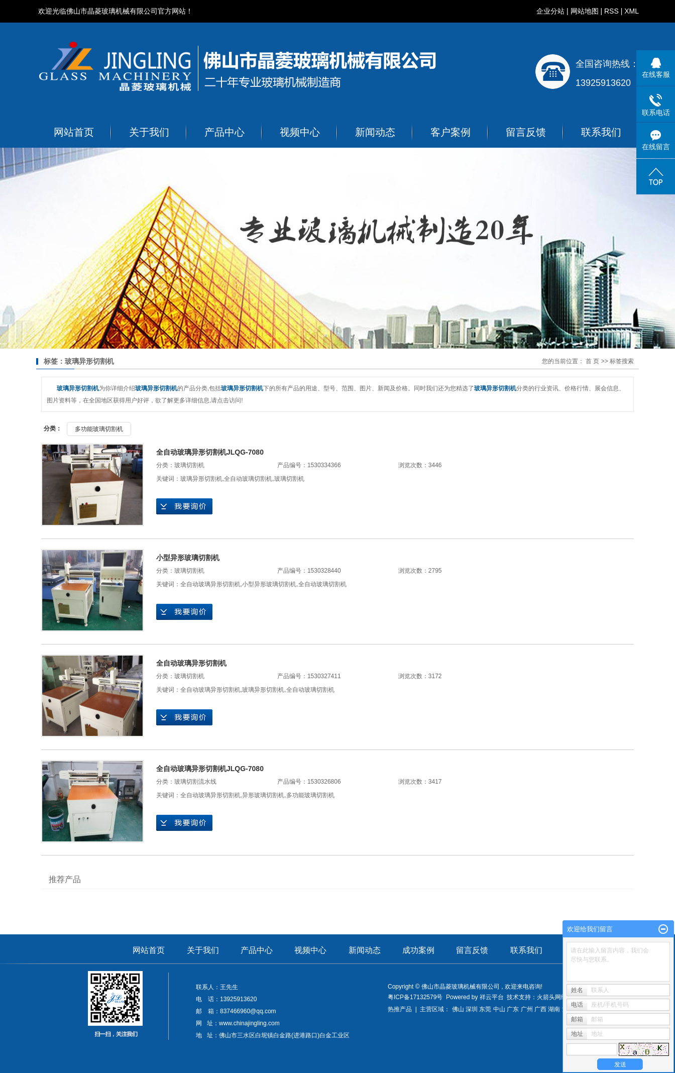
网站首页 (74, 132)
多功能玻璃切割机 (99, 429)
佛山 (458, 1009)
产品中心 (224, 132)
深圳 (472, 1009)
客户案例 (450, 132)
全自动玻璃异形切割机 (210, 584)
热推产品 (400, 1009)
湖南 (554, 1009)
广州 (527, 1009)
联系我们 (601, 132)
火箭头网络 (552, 997)
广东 (513, 1009)
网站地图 (585, 11)
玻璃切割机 (189, 465)
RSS (611, 11)
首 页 (592, 361)
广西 (540, 1009)
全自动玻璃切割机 (248, 478)
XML (631, 11)
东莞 (485, 1009)
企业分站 (550, 11)
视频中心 (300, 132)
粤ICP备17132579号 (415, 997)
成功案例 (418, 950)
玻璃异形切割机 (201, 478)
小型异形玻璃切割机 (187, 558)
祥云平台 (492, 997)
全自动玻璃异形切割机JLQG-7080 (210, 452)
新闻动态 (375, 132)
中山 (499, 1009)
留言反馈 (526, 132)
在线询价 (184, 506)
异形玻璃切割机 (263, 795)
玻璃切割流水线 (195, 781)
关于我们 (149, 132)
